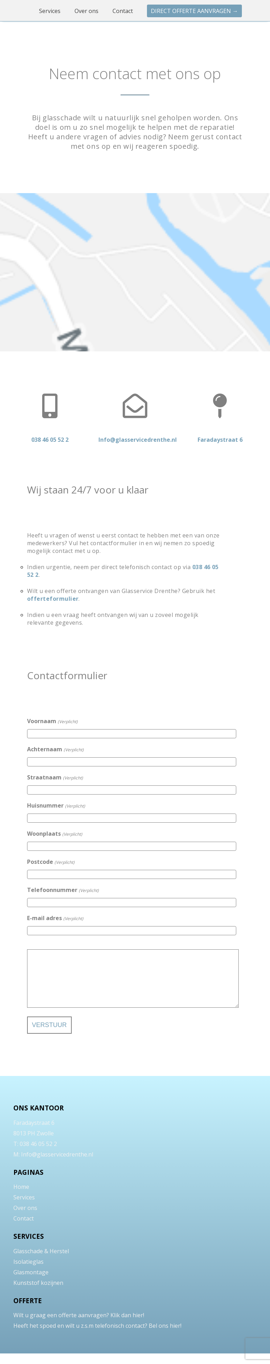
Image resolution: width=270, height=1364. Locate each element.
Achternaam (55, 749)
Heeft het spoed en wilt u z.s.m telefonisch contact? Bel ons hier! (97, 1336)
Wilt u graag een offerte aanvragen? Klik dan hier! (78, 1326)
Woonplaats (54, 833)
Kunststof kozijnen (38, 1293)
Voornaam (52, 721)
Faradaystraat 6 (33, 1133)
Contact (123, 11)
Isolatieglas (28, 1272)
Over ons (87, 11)
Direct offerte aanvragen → (194, 11)
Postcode (51, 862)
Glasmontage (31, 1283)
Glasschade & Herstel (41, 1262)
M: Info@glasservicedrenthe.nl (53, 1165)
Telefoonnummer (63, 890)
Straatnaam (55, 777)
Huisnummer (56, 805)
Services (50, 11)
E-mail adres (55, 918)
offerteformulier (53, 599)
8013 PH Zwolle (33, 1144)
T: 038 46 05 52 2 (35, 1154)
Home (21, 1197)
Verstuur (49, 1035)
